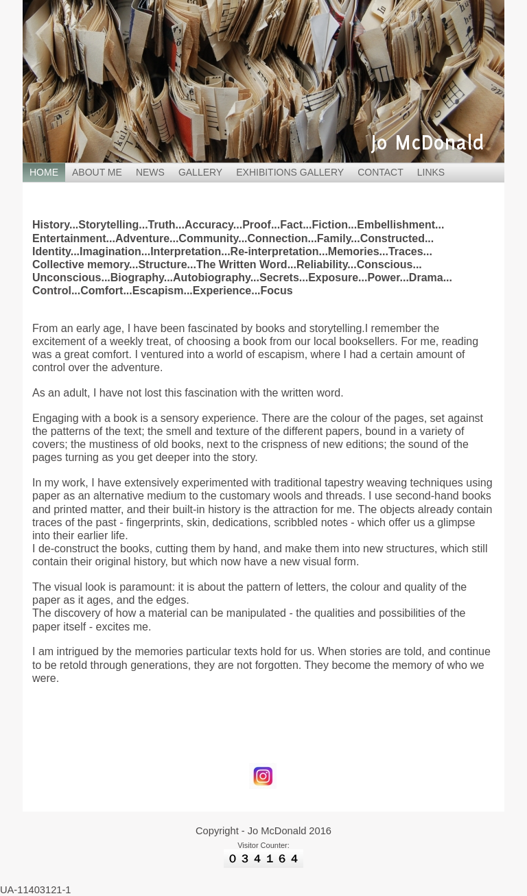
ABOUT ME (97, 172)
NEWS (150, 172)
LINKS (431, 172)
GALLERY (200, 172)
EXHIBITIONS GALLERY (290, 172)
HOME (44, 172)
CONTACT (380, 172)
